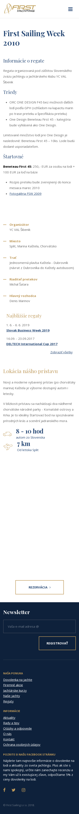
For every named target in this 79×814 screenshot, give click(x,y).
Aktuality (9, 717)
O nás (7, 734)
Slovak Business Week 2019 (28, 330)
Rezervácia (40, 587)
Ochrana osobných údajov (21, 744)
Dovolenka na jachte (17, 679)
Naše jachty (11, 696)
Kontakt (9, 739)
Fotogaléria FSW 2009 (25, 193)
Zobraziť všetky (61, 352)
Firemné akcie (13, 685)
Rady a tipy (11, 723)
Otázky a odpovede (17, 728)
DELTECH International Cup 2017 (32, 344)
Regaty (8, 701)
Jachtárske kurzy (15, 690)
